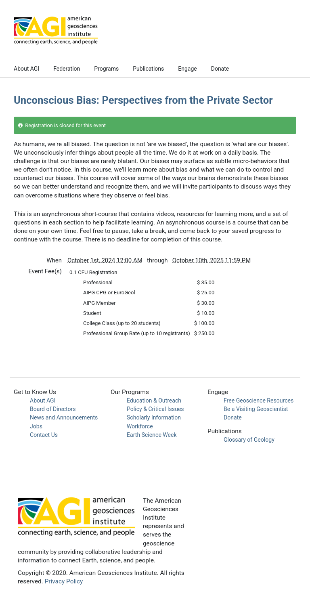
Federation (66, 68)
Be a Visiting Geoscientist (256, 409)
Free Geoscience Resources (258, 400)
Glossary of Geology (249, 439)
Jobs (36, 426)
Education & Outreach (154, 400)
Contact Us (44, 435)
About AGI (26, 68)
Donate (220, 68)
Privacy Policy (64, 581)
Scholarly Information (154, 417)
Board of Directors (53, 409)
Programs (106, 68)
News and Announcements (64, 417)
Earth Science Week (152, 435)
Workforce (140, 426)
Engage (187, 68)
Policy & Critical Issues (155, 409)
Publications (148, 68)
